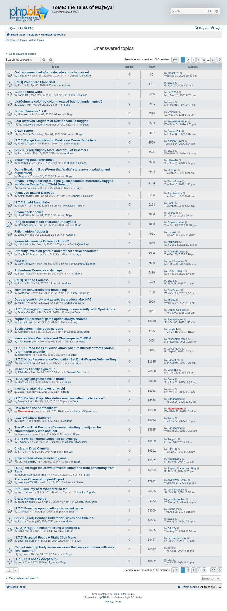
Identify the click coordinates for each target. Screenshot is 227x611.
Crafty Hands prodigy (30, 498)
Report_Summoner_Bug (32, 474)
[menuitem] (28, 28)
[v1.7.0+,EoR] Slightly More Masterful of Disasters (51, 150)
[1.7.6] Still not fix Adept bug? (36, 559)
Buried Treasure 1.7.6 (30, 111)
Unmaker (23, 114)
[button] (174, 60)
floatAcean (24, 293)
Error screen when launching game (40, 458)
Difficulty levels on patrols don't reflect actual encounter (56, 251)
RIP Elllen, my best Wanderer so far (40, 489)
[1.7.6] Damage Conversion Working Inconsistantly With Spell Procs (64, 309)
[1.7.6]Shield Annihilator (32, 202)
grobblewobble (26, 501)
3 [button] (193, 60)
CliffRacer (23, 511)
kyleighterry (29, 461)
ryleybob (23, 331)
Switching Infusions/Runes (34, 160)
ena (20, 562)
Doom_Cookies (27, 312)
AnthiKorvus (25, 195)
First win (20, 260)
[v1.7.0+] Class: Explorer (32, 417)
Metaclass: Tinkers (74, 205)
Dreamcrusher (26, 225)
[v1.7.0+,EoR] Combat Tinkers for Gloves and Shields (53, 518)
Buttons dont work (28, 92)
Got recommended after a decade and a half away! (51, 72)
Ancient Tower (26, 143)
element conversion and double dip (40, 290)
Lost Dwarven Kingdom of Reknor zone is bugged (51, 121)
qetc (25, 554)
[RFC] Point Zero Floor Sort (34, 82)
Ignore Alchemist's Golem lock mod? (41, 241)
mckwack (23, 244)
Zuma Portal (119, 594)
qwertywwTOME (27, 482)
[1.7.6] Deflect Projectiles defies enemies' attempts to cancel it (60, 398)
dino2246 (23, 215)
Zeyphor (22, 441)
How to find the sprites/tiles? (35, 408)
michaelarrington (27, 341)
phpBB (101, 597)
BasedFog (29, 363)
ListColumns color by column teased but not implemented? (58, 101)
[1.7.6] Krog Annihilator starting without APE (47, 528)
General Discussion (81, 75)
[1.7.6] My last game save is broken (40, 379)
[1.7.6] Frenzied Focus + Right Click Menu (45, 537)
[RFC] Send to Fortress (31, 280)
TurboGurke (30, 188)
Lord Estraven (26, 263)
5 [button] (204, 60)
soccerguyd (24, 354)
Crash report (23, 130)
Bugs (67, 104)
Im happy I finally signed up (34, 369)
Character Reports (84, 263)
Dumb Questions (77, 95)
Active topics (36, 40)
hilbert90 (23, 163)
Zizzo (21, 85)
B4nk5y (22, 531)
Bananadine (25, 401)
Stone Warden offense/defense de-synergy (45, 438)
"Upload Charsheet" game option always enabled (50, 319)
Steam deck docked (29, 212)
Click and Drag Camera (31, 448)
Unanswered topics (16, 40)
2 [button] (188, 60)
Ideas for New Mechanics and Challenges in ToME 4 (52, 338)
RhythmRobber (27, 254)
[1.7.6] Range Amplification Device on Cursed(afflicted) (55, 140)
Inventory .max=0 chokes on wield (39, 388)
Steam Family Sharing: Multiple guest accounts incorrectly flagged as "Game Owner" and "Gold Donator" (63, 182)
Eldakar (22, 234)
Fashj (21, 205)
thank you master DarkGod (34, 192)
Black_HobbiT (26, 273)
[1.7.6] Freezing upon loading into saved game (48, 508)
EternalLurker (26, 322)
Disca (21, 382)
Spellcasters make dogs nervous (38, 328)
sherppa (22, 176)
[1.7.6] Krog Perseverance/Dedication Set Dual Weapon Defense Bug (65, 359)
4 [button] (199, 60)
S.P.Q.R (22, 451)
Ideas (82, 341)
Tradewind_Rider (33, 124)
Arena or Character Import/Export (39, 479)
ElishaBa (23, 372)
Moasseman (25, 411)
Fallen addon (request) (31, 231)
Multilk (21, 302)
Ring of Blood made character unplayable (45, 222)
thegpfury (23, 75)
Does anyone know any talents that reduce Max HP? (53, 299)
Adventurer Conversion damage (38, 270)
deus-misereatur (27, 540)
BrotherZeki (29, 134)
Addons (65, 85)
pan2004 (23, 95)
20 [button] (213, 60)
